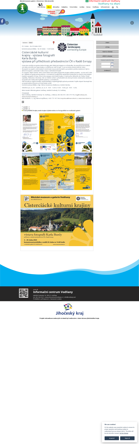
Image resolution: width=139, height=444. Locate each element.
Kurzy (88, 7)
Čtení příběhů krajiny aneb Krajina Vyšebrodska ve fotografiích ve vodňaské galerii (51, 154)
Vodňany (96, 7)
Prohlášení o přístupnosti (41, 299)
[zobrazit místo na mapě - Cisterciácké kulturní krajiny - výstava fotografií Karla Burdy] (53, 86)
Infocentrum (105, 7)
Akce (49, 7)
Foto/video (73, 7)
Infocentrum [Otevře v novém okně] (40, 1)
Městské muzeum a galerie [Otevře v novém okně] (28, 1)
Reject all (127, 438)
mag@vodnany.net (81, 138)
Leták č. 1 (26, 150)
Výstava (25, 86)
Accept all (111, 438)
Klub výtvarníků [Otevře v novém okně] (49, 1)
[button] (132, 22)
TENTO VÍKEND (107, 95)
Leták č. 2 (26, 152)
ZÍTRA (107, 90)
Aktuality (56, 7)
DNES (107, 86)
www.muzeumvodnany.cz (30, 140)
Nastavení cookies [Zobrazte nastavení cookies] (56, 299)
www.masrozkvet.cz (84, 141)
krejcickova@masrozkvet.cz (69, 141)
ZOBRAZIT (107, 113)
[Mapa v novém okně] (56, 13)
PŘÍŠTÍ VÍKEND (107, 99)
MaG (30, 86)
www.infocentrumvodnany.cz (54, 297)
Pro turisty (41, 6)
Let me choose (124, 433)
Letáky (82, 7)
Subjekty (64, 7)
